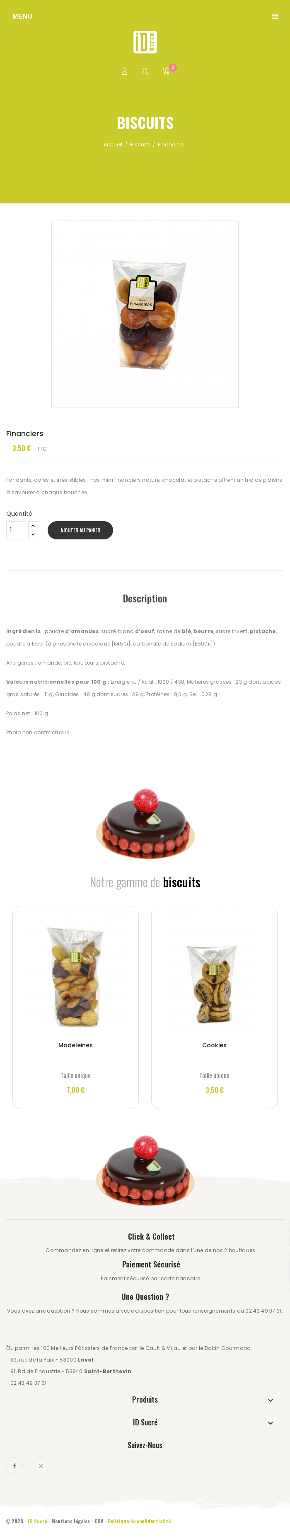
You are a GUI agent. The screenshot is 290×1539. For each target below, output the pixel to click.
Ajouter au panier (80, 530)
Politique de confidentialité (140, 1520)
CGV (98, 1520)
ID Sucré (37, 1520)
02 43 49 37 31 (28, 1382)
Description (145, 598)
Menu (22, 16)
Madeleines (75, 1045)
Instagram (41, 1465)
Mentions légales (70, 1520)
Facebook (14, 1465)
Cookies (214, 1045)
